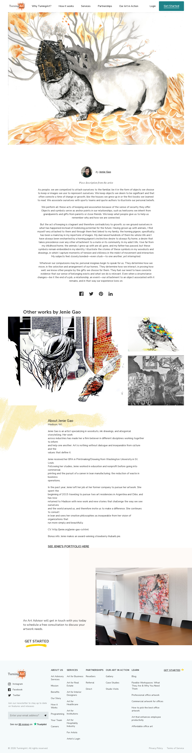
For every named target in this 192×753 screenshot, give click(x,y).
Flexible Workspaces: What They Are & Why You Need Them (146, 685)
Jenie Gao (105, 172)
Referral (90, 682)
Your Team (56, 720)
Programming (57, 713)
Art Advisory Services (57, 678)
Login (153, 6)
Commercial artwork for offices (147, 701)
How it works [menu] (66, 6)
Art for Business (75, 676)
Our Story (56, 698)
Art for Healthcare (72, 703)
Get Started (171, 6)
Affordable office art (142, 726)
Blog (134, 676)
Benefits (55, 692)
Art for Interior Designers (74, 693)
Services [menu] (86, 6)
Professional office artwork (145, 695)
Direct (89, 688)
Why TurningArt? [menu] (41, 6)
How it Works (54, 706)
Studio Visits (112, 688)
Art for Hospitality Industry (72, 723)
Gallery (109, 676)
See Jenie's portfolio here (68, 546)
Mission (54, 685)
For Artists (72, 732)
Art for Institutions (72, 712)
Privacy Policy (156, 748)
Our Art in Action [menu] (128, 6)
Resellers (91, 676)
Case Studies (112, 682)
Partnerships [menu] (105, 6)
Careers (55, 726)
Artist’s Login (73, 738)
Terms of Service (175, 748)
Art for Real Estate (73, 684)
